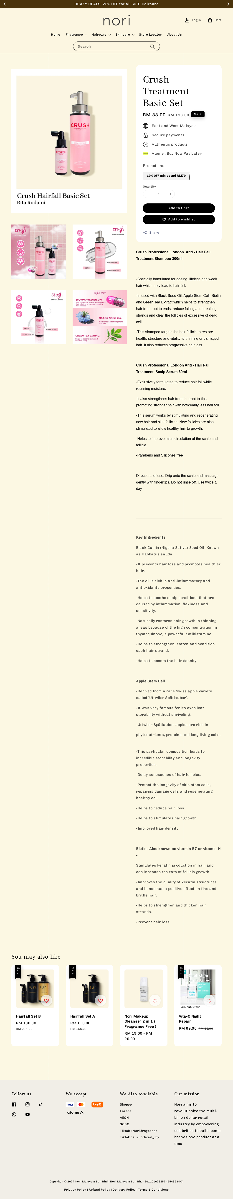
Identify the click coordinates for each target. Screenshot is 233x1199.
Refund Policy (99, 1189)
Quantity (149, 186)
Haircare (99, 35)
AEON (124, 1118)
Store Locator (150, 35)
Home (55, 35)
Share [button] (151, 233)
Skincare (122, 35)
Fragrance (74, 35)
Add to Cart (178, 208)
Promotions (153, 166)
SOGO (124, 1124)
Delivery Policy (124, 1189)
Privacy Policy (75, 1189)
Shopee (126, 1104)
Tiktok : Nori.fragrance (138, 1131)
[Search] (152, 46)
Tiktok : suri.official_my (139, 1137)
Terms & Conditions (153, 1189)
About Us (174, 35)
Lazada (126, 1111)
